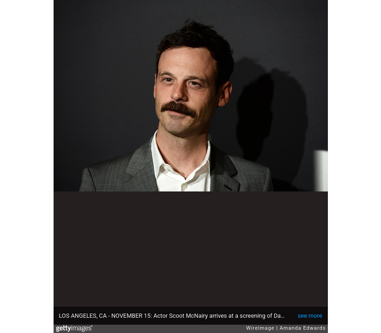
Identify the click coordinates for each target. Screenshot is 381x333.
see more (310, 315)
